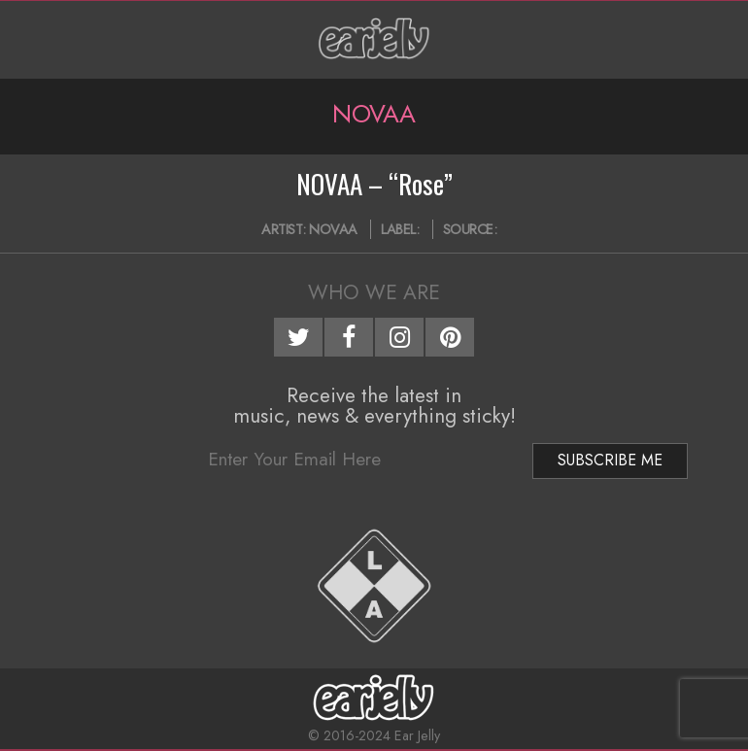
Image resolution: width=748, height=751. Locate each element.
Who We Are (374, 292)
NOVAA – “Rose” (374, 183)
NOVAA (333, 229)
